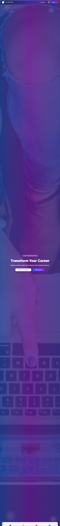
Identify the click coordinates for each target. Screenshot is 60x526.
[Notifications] (49, 2)
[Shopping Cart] (46, 2)
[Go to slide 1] (28, 524)
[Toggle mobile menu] (57, 2)
